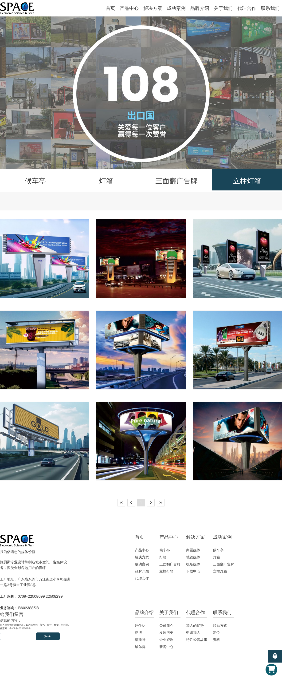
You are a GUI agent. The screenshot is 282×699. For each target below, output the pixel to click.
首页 (110, 8)
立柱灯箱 (166, 571)
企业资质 (166, 639)
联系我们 (270, 8)
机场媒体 (193, 564)
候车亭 (164, 550)
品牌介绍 (199, 8)
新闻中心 (166, 646)
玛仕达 (140, 625)
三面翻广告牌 (169, 564)
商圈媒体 (193, 550)
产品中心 (129, 8)
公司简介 (166, 625)
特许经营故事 (196, 639)
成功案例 (176, 8)
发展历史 (166, 632)
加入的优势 (195, 625)
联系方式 (220, 625)
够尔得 (140, 646)
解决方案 (152, 8)
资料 (216, 639)
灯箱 (162, 557)
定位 (216, 632)
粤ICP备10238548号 (20, 628)
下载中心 (193, 571)
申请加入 (193, 632)
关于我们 (223, 8)
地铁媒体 (193, 557)
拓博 (138, 632)
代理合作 (246, 8)
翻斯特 (140, 639)
